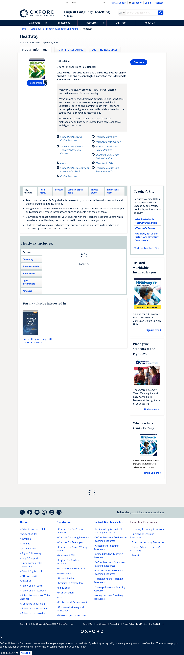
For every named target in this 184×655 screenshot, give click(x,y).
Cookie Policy (79, 646)
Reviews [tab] (59, 189)
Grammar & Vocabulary (70, 583)
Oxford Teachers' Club (33, 529)
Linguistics (64, 587)
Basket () (135, 2)
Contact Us (87, 624)
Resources (92, 22)
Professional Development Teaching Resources (108, 572)
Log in (148, 2)
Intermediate (29, 273)
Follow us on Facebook (33, 590)
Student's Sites (29, 534)
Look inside (36, 82)
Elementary (28, 259)
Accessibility (115, 624)
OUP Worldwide (29, 576)
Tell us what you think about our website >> (140, 512)
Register (158, 2)
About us (26, 580)
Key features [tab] (28, 191)
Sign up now (153, 330)
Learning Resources (143, 522)
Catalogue (34, 22)
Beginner (27, 252)
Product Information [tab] (35, 49)
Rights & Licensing (31, 553)
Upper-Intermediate (29, 282)
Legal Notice (141, 624)
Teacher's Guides (145, 228)
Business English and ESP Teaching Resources (107, 530)
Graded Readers (66, 578)
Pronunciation (66, 592)
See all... (136, 555)
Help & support (118, 2)
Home (24, 522)
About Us (150, 22)
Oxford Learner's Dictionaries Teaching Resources (110, 539)
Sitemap (25, 543)
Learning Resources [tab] (104, 49)
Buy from (139, 62)
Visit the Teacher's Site (146, 248)
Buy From (121, 22)
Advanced (27, 291)
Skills (61, 597)
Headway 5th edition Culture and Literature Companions (147, 237)
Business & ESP (66, 555)
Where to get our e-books (72, 615)
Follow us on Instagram (34, 608)
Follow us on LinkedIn (33, 613)
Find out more (152, 409)
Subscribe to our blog (33, 603)
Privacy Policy (128, 624)
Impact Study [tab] (94, 191)
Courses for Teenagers (70, 542)
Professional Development (72, 602)
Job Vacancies (28, 548)
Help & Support (29, 558)
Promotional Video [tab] (113, 191)
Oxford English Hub (32, 571)
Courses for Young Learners (73, 537)
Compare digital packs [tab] (75, 191)
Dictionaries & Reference (71, 568)
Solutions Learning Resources (148, 542)
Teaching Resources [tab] (70, 49)
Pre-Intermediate (31, 266)
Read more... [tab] (43, 191)
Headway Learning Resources (148, 529)
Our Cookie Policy (156, 624)
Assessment (63, 22)
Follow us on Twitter (32, 585)
